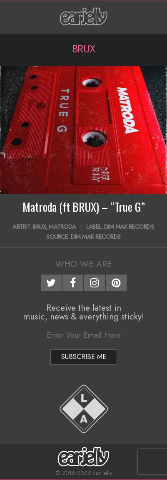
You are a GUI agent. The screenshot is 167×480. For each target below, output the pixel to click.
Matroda (62, 227)
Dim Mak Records (129, 227)
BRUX (39, 227)
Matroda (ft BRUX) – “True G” (83, 206)
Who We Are (83, 264)
